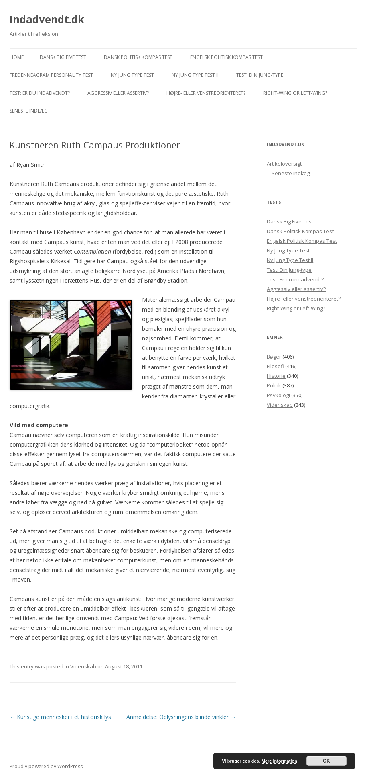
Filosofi (275, 366)
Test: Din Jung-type (259, 75)
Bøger (274, 356)
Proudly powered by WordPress (46, 766)
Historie (276, 375)
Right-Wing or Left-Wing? (295, 93)
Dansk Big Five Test (63, 57)
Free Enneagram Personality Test (51, 75)
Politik (274, 385)
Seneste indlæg (29, 110)
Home (17, 57)
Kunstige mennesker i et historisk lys (60, 717)
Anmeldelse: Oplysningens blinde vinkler (181, 717)
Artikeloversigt (284, 163)
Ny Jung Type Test (132, 75)
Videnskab (83, 666)
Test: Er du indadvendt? (40, 93)
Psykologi (278, 395)
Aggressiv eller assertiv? (118, 93)
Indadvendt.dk (47, 19)
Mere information (279, 760)
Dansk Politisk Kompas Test (138, 57)
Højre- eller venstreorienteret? (205, 93)
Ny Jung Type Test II (195, 75)
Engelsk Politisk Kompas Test (226, 57)
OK (326, 761)
